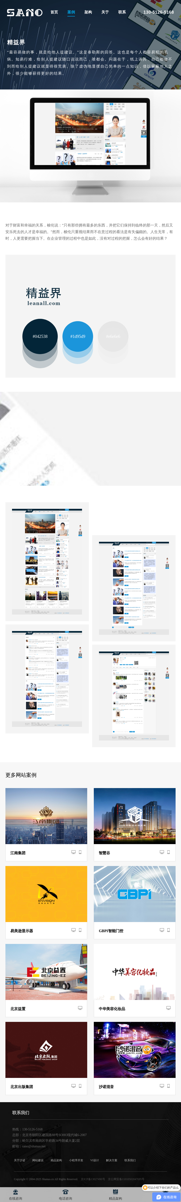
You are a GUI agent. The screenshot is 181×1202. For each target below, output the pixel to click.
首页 (54, 12)
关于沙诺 (19, 1160)
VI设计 (94, 1160)
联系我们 (130, 1160)
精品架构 (56, 1160)
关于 (105, 12)
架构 (88, 12)
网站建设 (38, 1160)
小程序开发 (76, 1160)
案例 (71, 12)
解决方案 (111, 1160)
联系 (122, 12)
